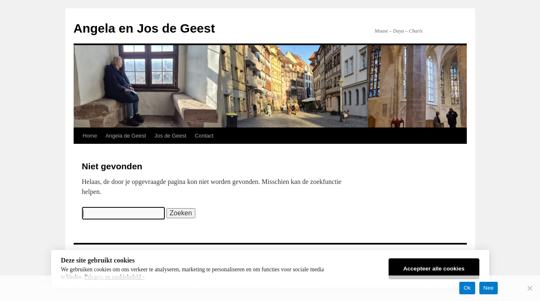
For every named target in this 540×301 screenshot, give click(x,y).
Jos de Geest (170, 136)
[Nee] (529, 288)
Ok (467, 288)
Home (90, 136)
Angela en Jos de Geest (144, 28)
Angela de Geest (125, 136)
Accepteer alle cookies (434, 268)
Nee (489, 288)
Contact (204, 136)
